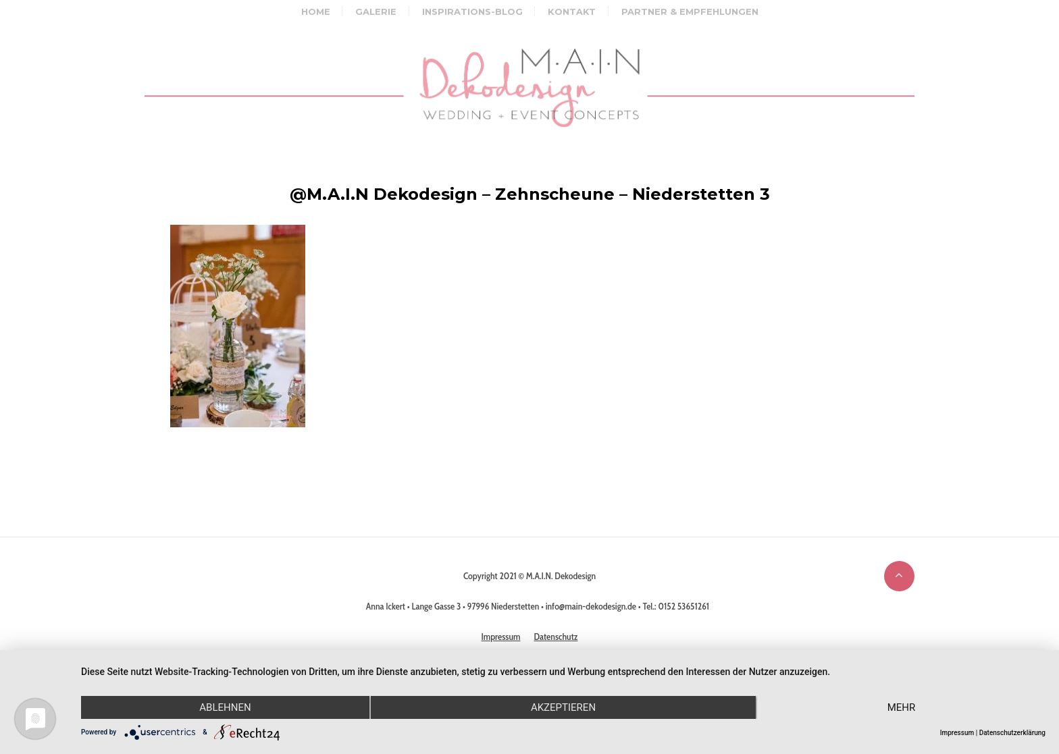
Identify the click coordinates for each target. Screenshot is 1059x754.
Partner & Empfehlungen (689, 11)
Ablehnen (225, 707)
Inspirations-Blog (472, 11)
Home (315, 11)
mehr (901, 707)
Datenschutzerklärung (1012, 732)
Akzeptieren (563, 707)
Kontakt (572, 11)
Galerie (375, 11)
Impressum (957, 732)
